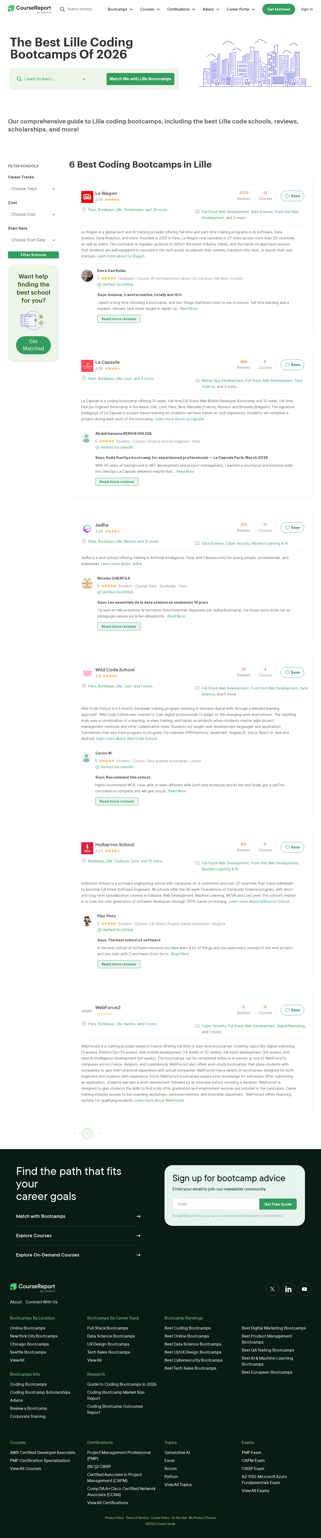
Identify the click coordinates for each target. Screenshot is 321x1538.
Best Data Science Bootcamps (193, 1344)
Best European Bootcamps (267, 1372)
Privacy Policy (114, 1518)
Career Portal (241, 9)
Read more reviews (119, 319)
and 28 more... (157, 210)
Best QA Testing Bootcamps (268, 1350)
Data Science (262, 212)
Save (292, 195)
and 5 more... (148, 1024)
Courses (150, 9)
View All (17, 1360)
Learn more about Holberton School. (259, 901)
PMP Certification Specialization (40, 1460)
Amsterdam (133, 210)
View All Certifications (107, 1503)
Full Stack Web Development (225, 212)
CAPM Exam (253, 1460)
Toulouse (121, 861)
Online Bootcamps (27, 1328)
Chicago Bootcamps (29, 1344)
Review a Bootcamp (28, 1408)
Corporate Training (28, 1416)
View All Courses (25, 1469)
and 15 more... (148, 541)
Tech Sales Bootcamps (108, 1352)
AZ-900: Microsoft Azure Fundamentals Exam (264, 1480)
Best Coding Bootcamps (188, 1328)
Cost (12, 202)
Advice (212, 9)
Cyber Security (238, 543)
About (16, 1302)
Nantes (129, 541)
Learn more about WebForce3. (160, 1100)
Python (171, 1477)
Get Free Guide (278, 1204)
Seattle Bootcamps (28, 1352)
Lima (135, 861)
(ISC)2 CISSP (99, 1467)
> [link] (100, 1134)
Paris (92, 210)
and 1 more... (144, 686)
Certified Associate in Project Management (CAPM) (114, 1478)
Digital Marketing (291, 1026)
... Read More (187, 309)
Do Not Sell (179, 1518)
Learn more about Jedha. (121, 564)
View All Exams (255, 1491)
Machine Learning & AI (270, 543)
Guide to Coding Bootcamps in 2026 (121, 1384)
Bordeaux (106, 210)
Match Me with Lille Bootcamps (140, 79)
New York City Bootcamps (34, 1336)
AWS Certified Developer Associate (42, 1452)
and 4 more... (144, 379)
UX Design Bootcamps (108, 1344)
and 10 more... (152, 861)
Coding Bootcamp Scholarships (40, 1392)
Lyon (128, 379)
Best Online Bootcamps (187, 1336)
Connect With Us (42, 1302)
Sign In (307, 9)
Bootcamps (121, 9)
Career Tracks (21, 177)
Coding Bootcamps (28, 1384)
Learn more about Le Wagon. (121, 256)
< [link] (74, 1134)
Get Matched (278, 9)
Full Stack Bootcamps (107, 1328)
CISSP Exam (253, 1469)
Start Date (17, 228)
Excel (170, 1460)
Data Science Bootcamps (111, 1336)
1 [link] (87, 1134)
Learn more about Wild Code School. (126, 739)
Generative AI (177, 1452)
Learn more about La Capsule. (180, 419)
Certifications (182, 9)
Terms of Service (137, 1518)
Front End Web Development (274, 688)
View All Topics (178, 1485)
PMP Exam (251, 1452)
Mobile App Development (223, 381)
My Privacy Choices (202, 1518)
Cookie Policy (160, 1518)
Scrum (171, 1469)
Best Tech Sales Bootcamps (190, 1368)
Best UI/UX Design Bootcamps (193, 1352)
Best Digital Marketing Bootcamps (274, 1328)
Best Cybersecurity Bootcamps (194, 1360)
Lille (119, 210)
